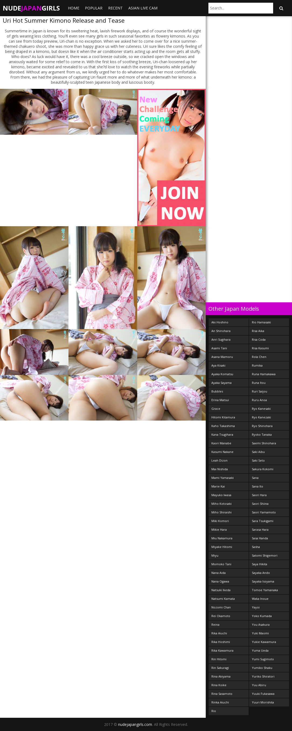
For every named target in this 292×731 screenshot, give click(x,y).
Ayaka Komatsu (222, 374)
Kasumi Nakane (222, 452)
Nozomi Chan (221, 607)
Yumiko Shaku (262, 668)
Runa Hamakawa (264, 374)
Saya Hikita (259, 564)
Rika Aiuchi (219, 633)
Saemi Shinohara (264, 443)
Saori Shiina (260, 504)
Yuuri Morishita (263, 702)
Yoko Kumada (262, 616)
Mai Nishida (219, 469)
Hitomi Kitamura (223, 417)
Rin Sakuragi (220, 668)
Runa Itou (259, 383)
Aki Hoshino (219, 322)
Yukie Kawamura (264, 642)
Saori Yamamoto (264, 512)
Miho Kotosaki (221, 504)
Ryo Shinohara (262, 426)
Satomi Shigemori (264, 555)
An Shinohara (221, 331)
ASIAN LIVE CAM (142, 8)
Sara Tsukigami (262, 521)
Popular (93, 8)
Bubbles (217, 391)
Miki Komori (220, 521)
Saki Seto (258, 460)
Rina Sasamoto (221, 694)
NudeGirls (31, 8)
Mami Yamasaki (222, 478)
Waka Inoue (260, 599)
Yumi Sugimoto (263, 659)
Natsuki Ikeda (221, 590)
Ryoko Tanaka (262, 434)
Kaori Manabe (221, 443)
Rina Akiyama (221, 676)
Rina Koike (218, 685)
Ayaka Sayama (221, 383)
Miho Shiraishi (221, 512)
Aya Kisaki (218, 365)
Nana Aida (218, 573)
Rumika (257, 365)
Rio (213, 711)
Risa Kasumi (260, 348)
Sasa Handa (260, 538)
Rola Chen (259, 357)
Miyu (214, 555)
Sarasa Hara (260, 529)
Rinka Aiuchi (220, 702)
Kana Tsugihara (222, 434)
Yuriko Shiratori (263, 676)
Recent (115, 8)
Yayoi (256, 607)
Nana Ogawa (220, 581)
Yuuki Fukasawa (263, 694)
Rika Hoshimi (220, 642)
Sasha (256, 547)
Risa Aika (258, 331)
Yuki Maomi (260, 633)
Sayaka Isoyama (263, 581)
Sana (255, 478)
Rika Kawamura (222, 650)
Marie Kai (218, 486)
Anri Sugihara (221, 339)
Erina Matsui (220, 400)
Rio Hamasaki (261, 322)
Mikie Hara (219, 529)
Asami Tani (219, 348)
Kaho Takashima (223, 426)
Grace (215, 409)
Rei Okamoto (220, 616)
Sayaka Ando (261, 573)
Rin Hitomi (218, 659)
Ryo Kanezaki (261, 417)
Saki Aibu (258, 452)
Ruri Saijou (259, 391)
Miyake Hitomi (221, 547)
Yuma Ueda (260, 650)
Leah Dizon (219, 460)
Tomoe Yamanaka (265, 590)
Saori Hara (259, 495)
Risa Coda (259, 339)
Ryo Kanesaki (261, 409)
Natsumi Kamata (223, 599)
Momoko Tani (221, 564)
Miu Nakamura (221, 538)
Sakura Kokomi (262, 469)
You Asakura (261, 624)
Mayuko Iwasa (221, 495)
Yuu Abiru (259, 685)
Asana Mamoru (222, 357)
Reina (215, 624)
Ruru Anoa (259, 400)
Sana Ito (257, 486)
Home (73, 8)
